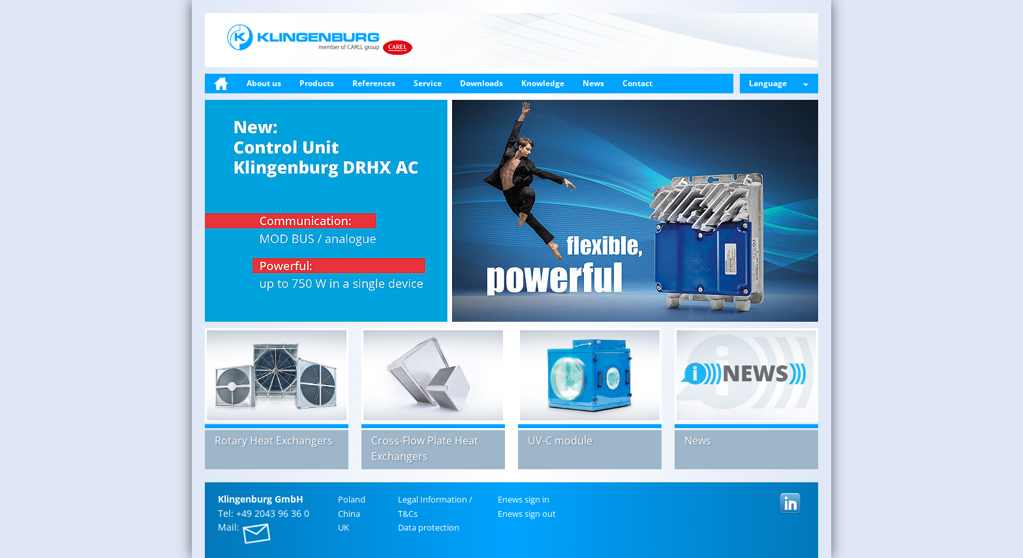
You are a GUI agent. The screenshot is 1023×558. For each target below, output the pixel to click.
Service (428, 83)
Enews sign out (527, 513)
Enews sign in (523, 499)
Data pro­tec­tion (428, 527)
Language (778, 83)
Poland (351, 499)
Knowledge (542, 83)
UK (343, 527)
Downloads (481, 83)
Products (316, 83)
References (373, 83)
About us (264, 83)
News (593, 83)
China (349, 513)
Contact (637, 83)
